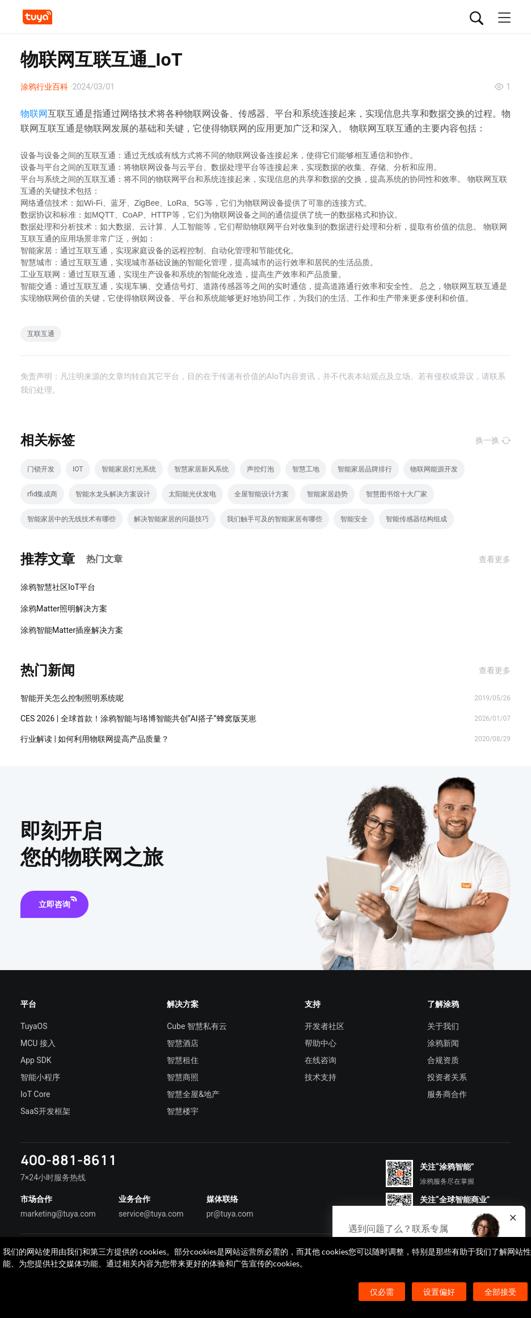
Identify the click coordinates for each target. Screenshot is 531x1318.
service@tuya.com (151, 1213)
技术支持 (320, 1077)
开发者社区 (324, 1026)
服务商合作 (447, 1094)
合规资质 (443, 1060)
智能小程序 (40, 1077)
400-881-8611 (68, 1159)
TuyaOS (34, 1026)
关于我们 (443, 1026)
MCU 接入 (38, 1043)
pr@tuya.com (230, 1213)
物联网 (34, 113)
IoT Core (35, 1094)
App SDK (36, 1060)
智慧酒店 (183, 1043)
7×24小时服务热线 (53, 1177)
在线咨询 (320, 1060)
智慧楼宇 (183, 1111)
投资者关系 (447, 1077)
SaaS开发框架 (45, 1111)
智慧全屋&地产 (193, 1094)
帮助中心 (320, 1043)
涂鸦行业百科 (44, 86)
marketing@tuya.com (58, 1213)
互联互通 (40, 334)
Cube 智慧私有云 (197, 1026)
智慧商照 (183, 1077)
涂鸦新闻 (443, 1043)
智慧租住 (183, 1060)
